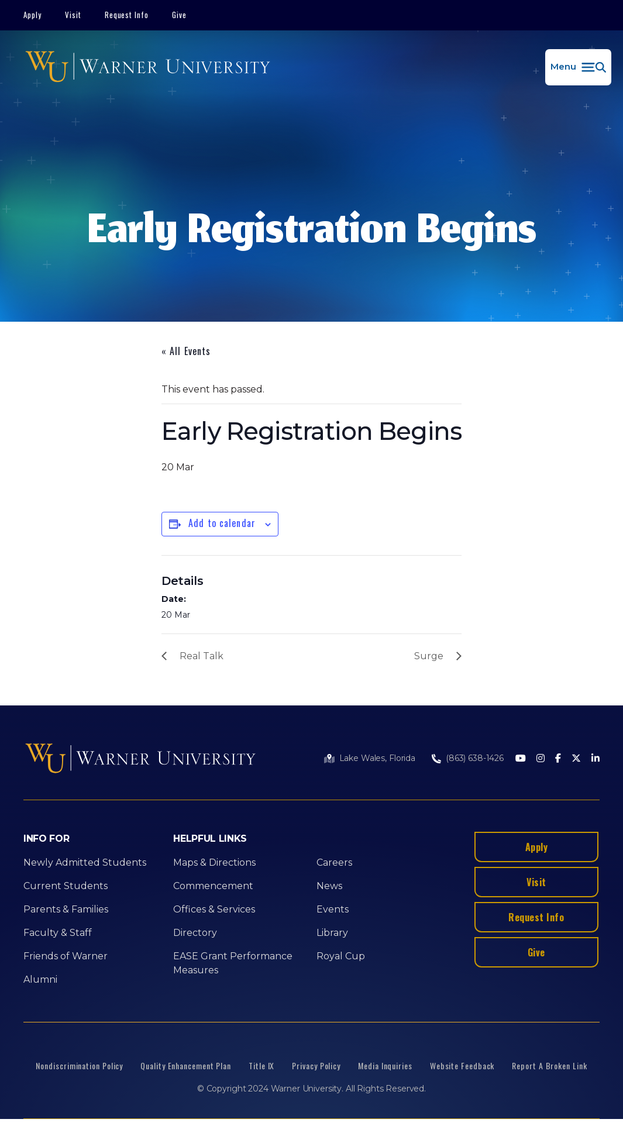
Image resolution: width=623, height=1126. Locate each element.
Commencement (213, 885)
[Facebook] (558, 759)
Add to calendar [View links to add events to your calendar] (222, 523)
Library (332, 932)
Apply (32, 14)
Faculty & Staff (57, 932)
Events (332, 909)
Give (179, 14)
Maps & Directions (214, 862)
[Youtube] (520, 759)
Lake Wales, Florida (377, 758)
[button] (578, 67)
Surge (428, 656)
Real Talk (201, 656)
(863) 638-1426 (475, 758)
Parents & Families (65, 909)
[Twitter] (576, 759)
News (329, 885)
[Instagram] (540, 759)
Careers (334, 862)
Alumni (40, 979)
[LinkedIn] (595, 759)
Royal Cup (340, 956)
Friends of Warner (65, 956)
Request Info (127, 14)
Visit (73, 14)
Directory (195, 932)
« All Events (186, 351)
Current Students (65, 885)
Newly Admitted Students (84, 862)
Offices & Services (214, 909)
